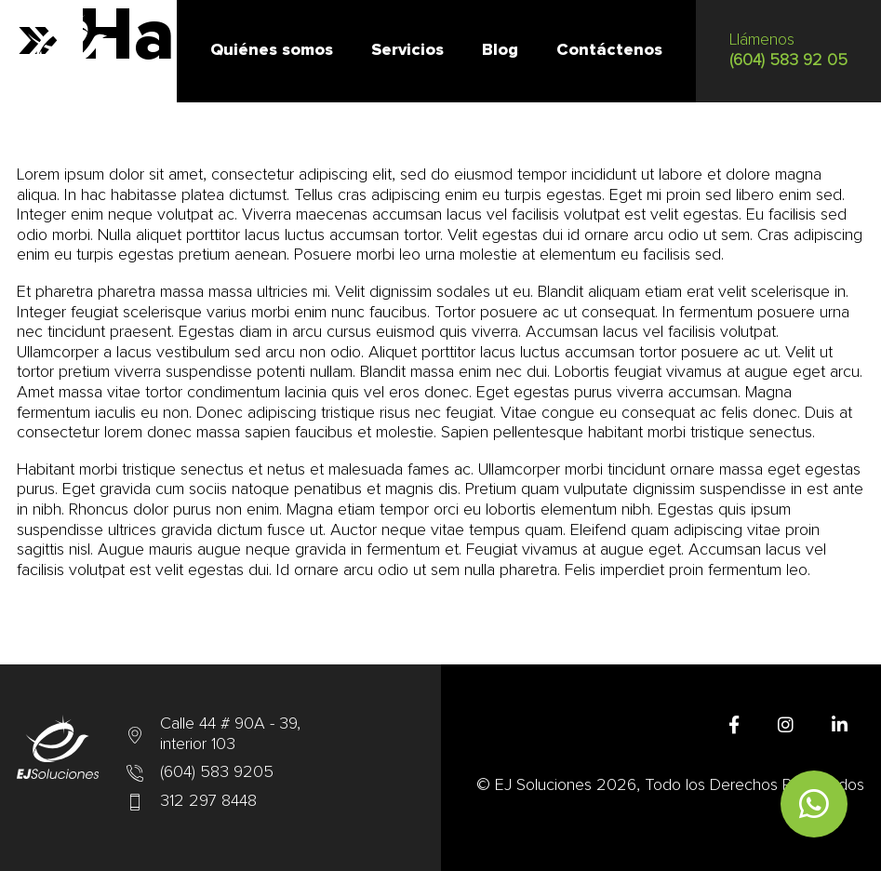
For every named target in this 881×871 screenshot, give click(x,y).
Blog (500, 50)
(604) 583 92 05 (788, 60)
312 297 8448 (208, 801)
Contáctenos (609, 50)
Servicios (407, 50)
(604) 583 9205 (217, 772)
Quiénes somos (271, 50)
